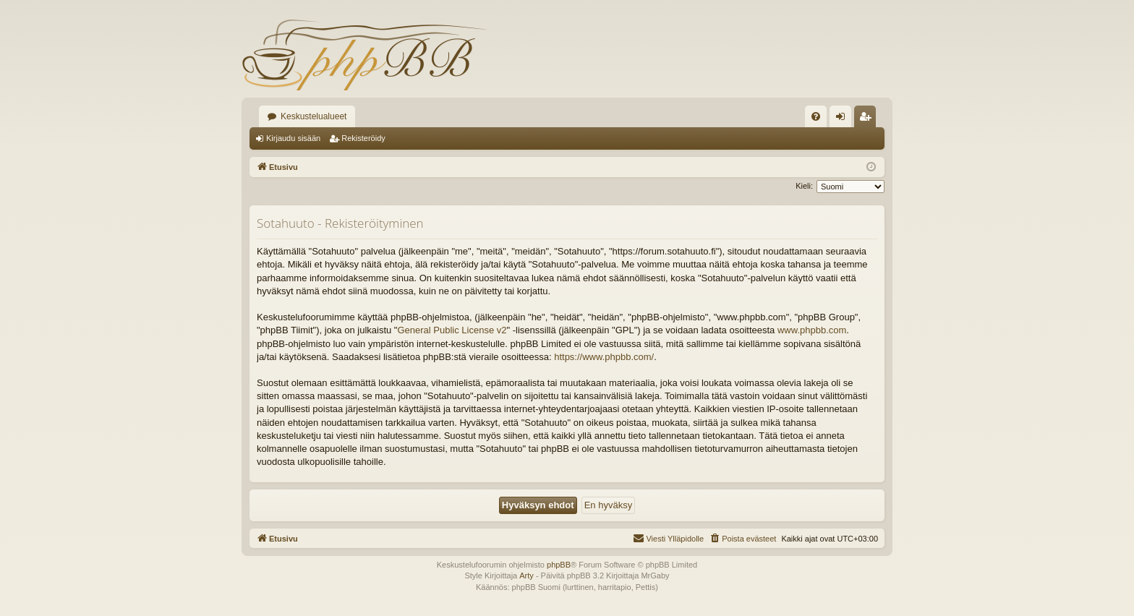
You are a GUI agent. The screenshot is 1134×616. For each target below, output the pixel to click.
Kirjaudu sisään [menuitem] (843, 119)
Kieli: (804, 185)
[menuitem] (816, 116)
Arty (526, 575)
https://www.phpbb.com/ (604, 356)
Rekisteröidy (363, 138)
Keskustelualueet (313, 116)
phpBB (559, 564)
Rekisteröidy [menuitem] (868, 119)
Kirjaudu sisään (293, 138)
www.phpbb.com (811, 330)
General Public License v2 (451, 330)
